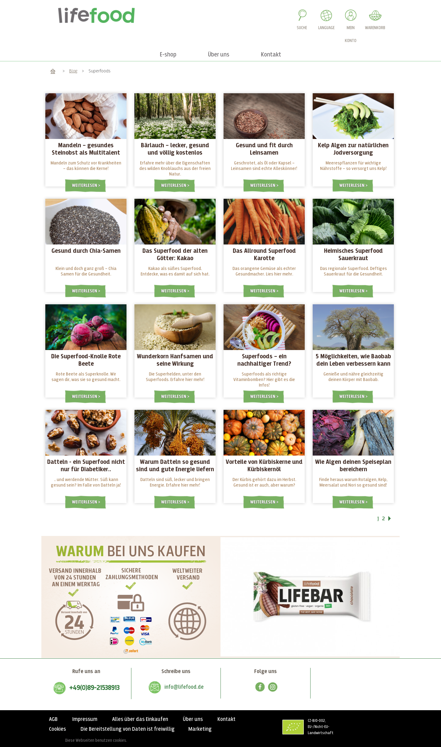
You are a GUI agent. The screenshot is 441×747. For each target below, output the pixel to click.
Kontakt (226, 719)
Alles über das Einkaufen (140, 719)
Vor (393, 519)
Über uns (193, 719)
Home (52, 71)
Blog (73, 71)
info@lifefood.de (184, 687)
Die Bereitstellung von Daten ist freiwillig (128, 729)
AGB (53, 719)
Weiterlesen (85, 185)
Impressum (84, 719)
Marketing (200, 729)
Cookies (57, 729)
